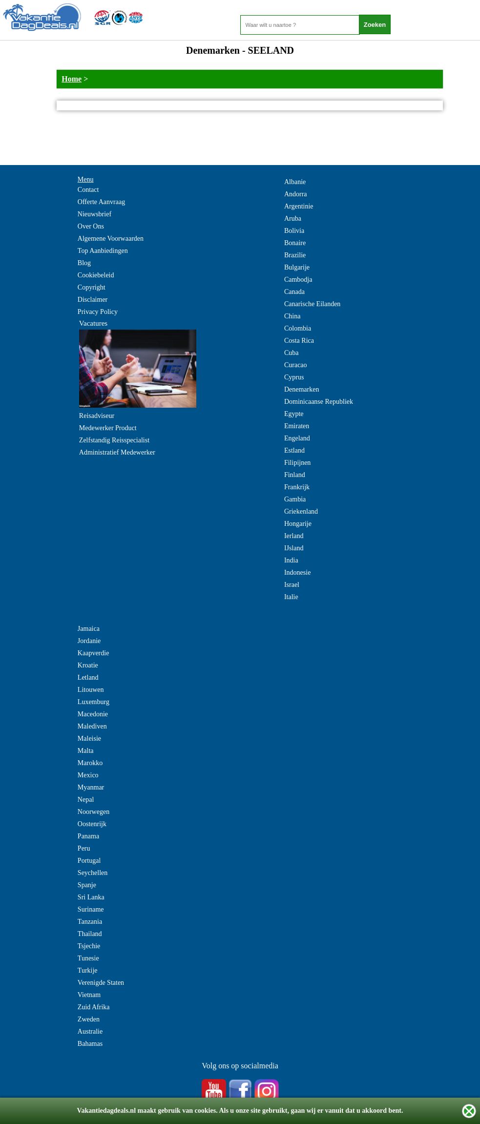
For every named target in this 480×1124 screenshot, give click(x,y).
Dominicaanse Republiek (318, 401)
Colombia (297, 328)
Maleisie (89, 738)
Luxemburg (93, 702)
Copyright (91, 287)
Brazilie (295, 255)
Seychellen (92, 872)
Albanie (295, 182)
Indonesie (297, 572)
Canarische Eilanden (312, 304)
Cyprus (294, 377)
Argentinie (298, 206)
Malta (86, 750)
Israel (291, 584)
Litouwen (91, 689)
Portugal (89, 860)
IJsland (294, 548)
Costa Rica (299, 340)
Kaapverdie (93, 653)
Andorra (295, 194)
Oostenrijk (92, 824)
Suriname (91, 909)
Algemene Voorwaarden (111, 238)
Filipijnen (297, 462)
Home (72, 79)
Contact (88, 189)
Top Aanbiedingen (103, 250)
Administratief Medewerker (117, 452)
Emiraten (296, 426)
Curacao (295, 365)
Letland (88, 677)
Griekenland (301, 511)
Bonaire (295, 243)
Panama (88, 836)
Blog (84, 263)
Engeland (297, 438)
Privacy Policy (98, 311)
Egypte (294, 413)
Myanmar (91, 787)
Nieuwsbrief (94, 214)
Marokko (90, 763)
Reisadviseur (96, 415)
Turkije (88, 970)
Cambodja (298, 279)
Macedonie (93, 714)
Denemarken (301, 389)
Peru (84, 848)
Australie (90, 1031)
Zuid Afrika (94, 1007)
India (291, 560)
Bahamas (90, 1043)
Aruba (292, 218)
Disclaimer (92, 299)
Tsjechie (89, 946)
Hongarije (298, 523)
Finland (294, 475)
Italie (291, 597)
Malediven (92, 726)
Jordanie (89, 641)
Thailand (90, 933)
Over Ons (91, 226)
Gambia (295, 499)
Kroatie (88, 665)
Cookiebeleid (96, 275)
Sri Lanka (91, 897)
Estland (294, 450)
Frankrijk (297, 487)
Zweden (89, 1019)
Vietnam (89, 995)
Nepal (86, 799)
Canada (294, 291)
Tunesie (88, 958)
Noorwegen (93, 811)
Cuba (291, 352)
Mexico (88, 775)
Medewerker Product (108, 428)
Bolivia (294, 230)
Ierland (294, 536)
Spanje (87, 885)
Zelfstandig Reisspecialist (114, 440)
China (292, 316)
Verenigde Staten (101, 982)
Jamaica (89, 628)
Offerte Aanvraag (101, 202)
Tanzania (90, 921)
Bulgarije (297, 267)
